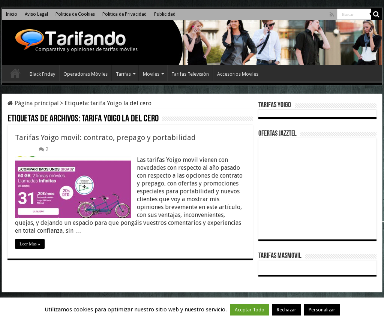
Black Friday (42, 74)
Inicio (11, 14)
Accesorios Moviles (237, 74)
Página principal (33, 103)
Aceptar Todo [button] (249, 310)
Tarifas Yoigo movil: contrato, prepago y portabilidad (105, 137)
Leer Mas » (30, 244)
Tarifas (123, 74)
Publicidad (165, 14)
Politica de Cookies (75, 14)
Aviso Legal (36, 14)
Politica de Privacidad (124, 14)
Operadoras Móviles (85, 74)
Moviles (151, 74)
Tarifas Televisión (190, 74)
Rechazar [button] (286, 310)
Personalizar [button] (322, 310)
